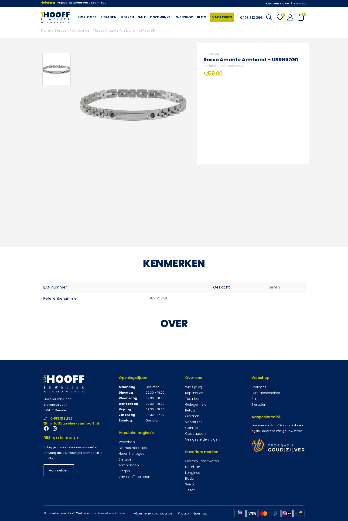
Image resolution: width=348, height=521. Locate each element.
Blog (201, 17)
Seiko (189, 484)
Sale (142, 17)
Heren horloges (131, 453)
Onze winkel (161, 17)
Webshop (184, 17)
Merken (127, 17)
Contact (300, 3)
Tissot (190, 490)
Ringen (124, 471)
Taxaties (192, 398)
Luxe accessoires (266, 393)
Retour (190, 410)
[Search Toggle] (269, 17)
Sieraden (108, 17)
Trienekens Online (111, 513)
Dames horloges (133, 447)
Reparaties (194, 393)
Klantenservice (277, 3)
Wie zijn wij (193, 387)
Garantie (192, 416)
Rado (189, 478)
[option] (56, 69)
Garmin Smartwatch (202, 461)
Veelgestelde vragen (202, 439)
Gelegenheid (196, 404)
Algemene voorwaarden (154, 513)
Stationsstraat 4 (55, 404)
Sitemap (200, 513)
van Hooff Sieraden (134, 477)
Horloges (87, 17)
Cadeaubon (195, 433)
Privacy (184, 513)
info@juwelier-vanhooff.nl (71, 423)
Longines (192, 472)
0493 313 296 (58, 418)
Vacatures (222, 17)
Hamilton (192, 467)
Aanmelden (58, 470)
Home (46, 30)
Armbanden (82, 30)
